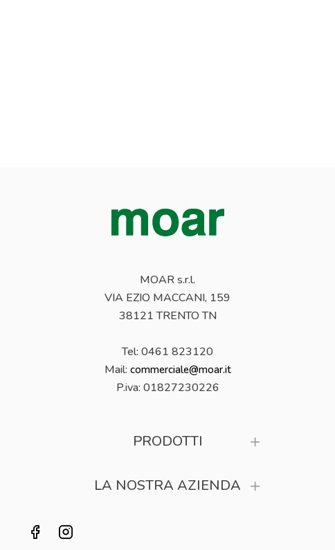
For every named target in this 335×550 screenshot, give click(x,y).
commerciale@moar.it (180, 370)
